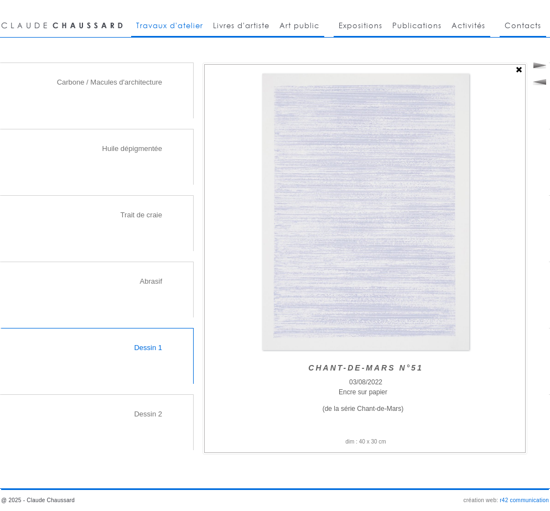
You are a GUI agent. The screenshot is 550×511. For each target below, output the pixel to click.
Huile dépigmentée (132, 148)
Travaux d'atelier (169, 25)
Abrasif (151, 281)
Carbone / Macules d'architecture (109, 82)
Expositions (360, 25)
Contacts (523, 25)
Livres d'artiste (241, 25)
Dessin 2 (148, 414)
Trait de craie (141, 215)
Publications (417, 25)
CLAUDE (63, 18)
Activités (468, 25)
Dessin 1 (148, 347)
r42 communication (524, 500)
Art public (299, 25)
